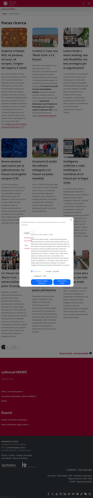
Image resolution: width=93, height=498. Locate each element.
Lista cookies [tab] (27, 246)
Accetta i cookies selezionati (41, 282)
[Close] (71, 220)
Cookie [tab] (26, 233)
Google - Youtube (52, 271)
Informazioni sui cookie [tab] (29, 239)
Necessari (37, 271)
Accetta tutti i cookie (61, 282)
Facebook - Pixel (40, 276)
